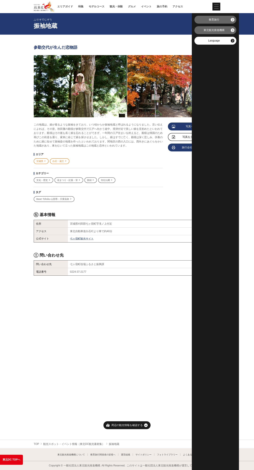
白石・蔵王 (60, 161)
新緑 (90, 180)
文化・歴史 (43, 180)
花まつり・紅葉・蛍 (69, 180)
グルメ (132, 6)
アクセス (177, 6)
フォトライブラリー (167, 454)
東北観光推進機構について (71, 454)
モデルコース (96, 6)
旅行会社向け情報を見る (191, 147)
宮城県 (41, 161)
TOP (36, 444)
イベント (146, 6)
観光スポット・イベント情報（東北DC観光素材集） (74, 444)
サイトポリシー (144, 454)
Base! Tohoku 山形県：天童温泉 (54, 199)
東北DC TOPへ (11, 459)
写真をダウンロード (189, 137)
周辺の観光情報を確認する (127, 425)
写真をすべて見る (189, 126)
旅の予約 (162, 6)
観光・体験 (116, 6)
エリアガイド (65, 6)
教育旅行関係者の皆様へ (103, 454)
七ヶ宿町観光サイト (82, 238)
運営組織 (125, 454)
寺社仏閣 (107, 180)
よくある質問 (190, 454)
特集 (80, 6)
